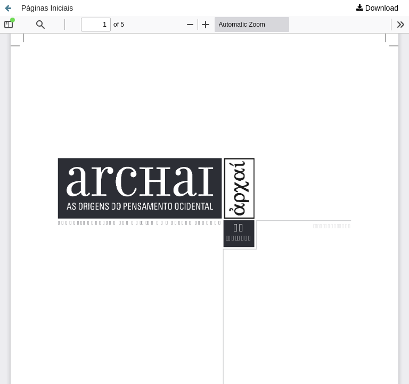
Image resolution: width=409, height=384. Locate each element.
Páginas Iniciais (47, 8)
